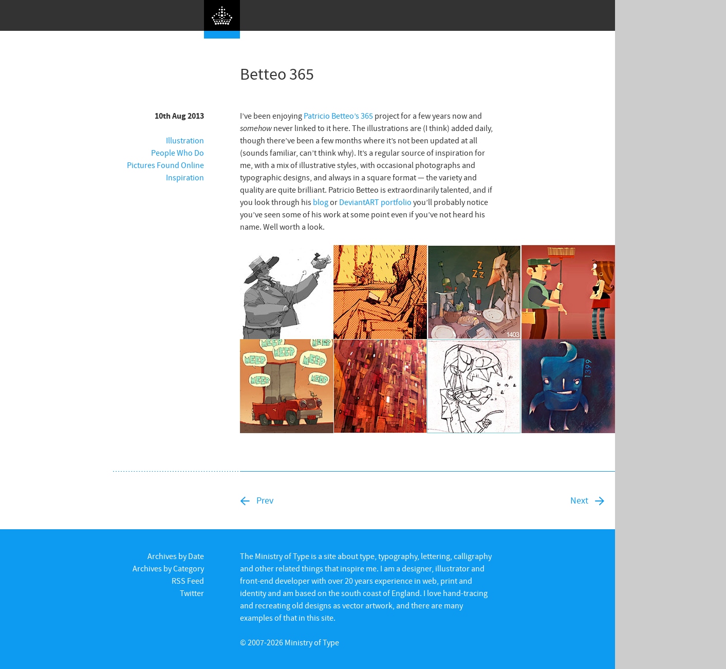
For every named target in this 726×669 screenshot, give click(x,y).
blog (320, 202)
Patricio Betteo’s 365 (338, 115)
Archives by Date (175, 556)
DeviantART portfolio (375, 202)
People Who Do (177, 152)
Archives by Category (168, 568)
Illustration (185, 140)
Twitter (192, 593)
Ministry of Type (312, 642)
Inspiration (185, 177)
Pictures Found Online (165, 165)
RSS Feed (188, 580)
